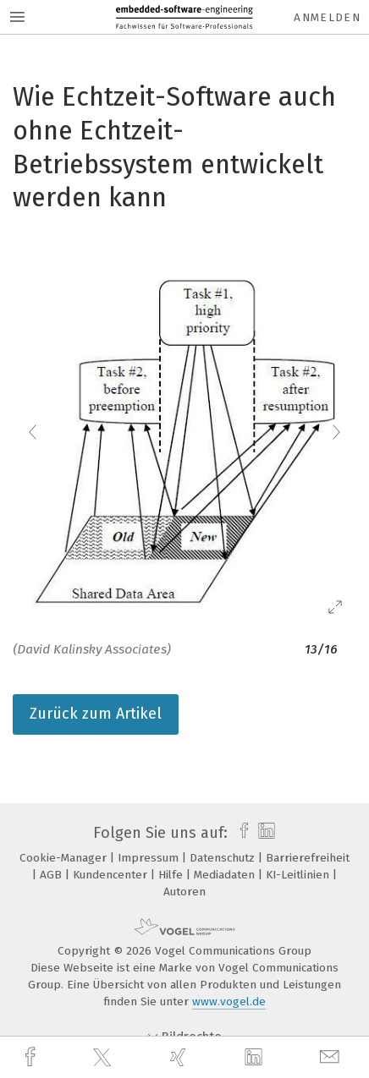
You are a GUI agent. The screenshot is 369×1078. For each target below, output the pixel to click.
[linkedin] (255, 1058)
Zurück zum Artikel (96, 713)
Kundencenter (112, 874)
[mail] (332, 1057)
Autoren (184, 891)
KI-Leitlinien (299, 874)
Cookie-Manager (64, 858)
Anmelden (327, 17)
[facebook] (32, 1057)
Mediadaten (226, 874)
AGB (52, 874)
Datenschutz (224, 858)
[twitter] (104, 1058)
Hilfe (172, 874)
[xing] (180, 1057)
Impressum (150, 858)
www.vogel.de (229, 1001)
